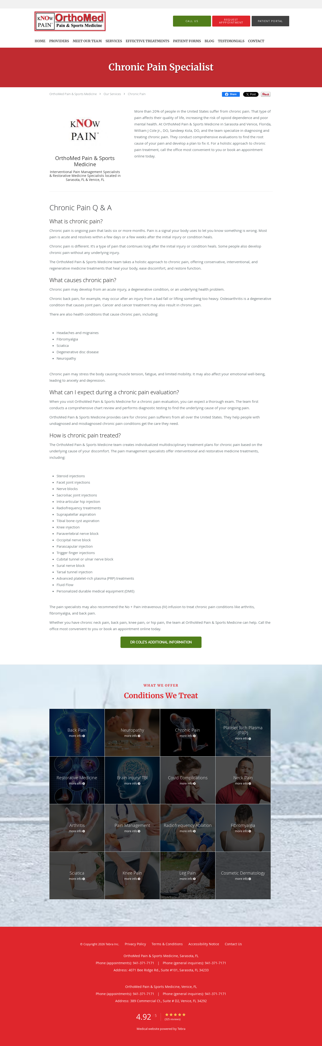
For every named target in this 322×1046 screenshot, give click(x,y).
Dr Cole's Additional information (161, 642)
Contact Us (233, 944)
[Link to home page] (77, 21)
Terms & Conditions (167, 944)
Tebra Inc (112, 944)
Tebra (181, 1029)
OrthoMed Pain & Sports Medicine (73, 94)
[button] (231, 21)
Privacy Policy (135, 944)
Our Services (112, 94)
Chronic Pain (137, 94)
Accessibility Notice (203, 944)
